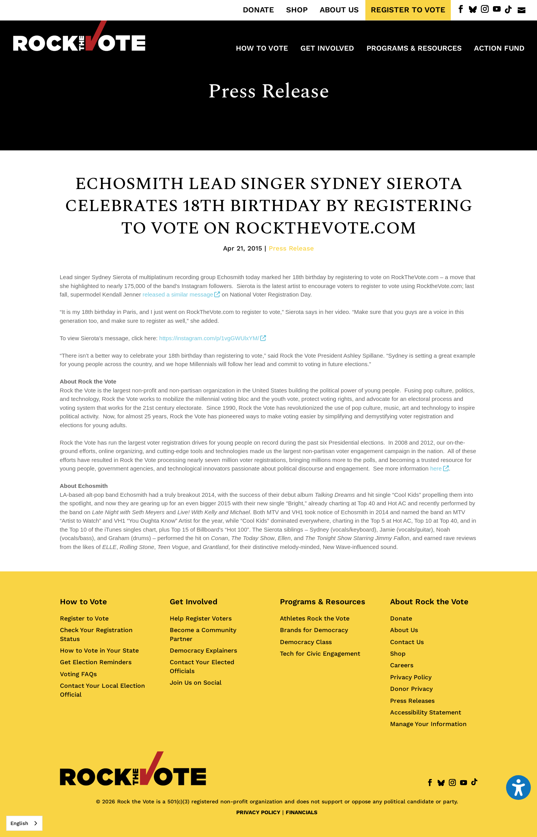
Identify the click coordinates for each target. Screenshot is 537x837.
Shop (398, 653)
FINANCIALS (301, 812)
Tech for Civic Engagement (320, 653)
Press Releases (412, 700)
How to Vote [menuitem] (262, 49)
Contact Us (407, 642)
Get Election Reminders (95, 662)
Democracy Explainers (203, 650)
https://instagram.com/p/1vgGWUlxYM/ (212, 338)
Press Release (268, 91)
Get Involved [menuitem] (327, 49)
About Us (404, 630)
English (19, 823)
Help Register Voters (201, 618)
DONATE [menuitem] (258, 10)
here (439, 468)
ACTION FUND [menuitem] (499, 49)
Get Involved (194, 601)
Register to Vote (84, 618)
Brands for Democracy (314, 630)
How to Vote (83, 601)
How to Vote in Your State (99, 650)
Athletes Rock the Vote (314, 618)
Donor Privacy (411, 688)
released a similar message (181, 294)
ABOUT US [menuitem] (339, 10)
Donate (401, 618)
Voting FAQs (78, 674)
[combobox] (24, 823)
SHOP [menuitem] (297, 10)
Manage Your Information (428, 724)
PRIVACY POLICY (258, 812)
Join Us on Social (196, 682)
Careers (401, 665)
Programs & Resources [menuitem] (414, 49)
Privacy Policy (410, 677)
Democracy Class (306, 642)
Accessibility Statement (425, 712)
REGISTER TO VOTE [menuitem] (408, 10)
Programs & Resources (322, 601)
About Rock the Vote (429, 601)
